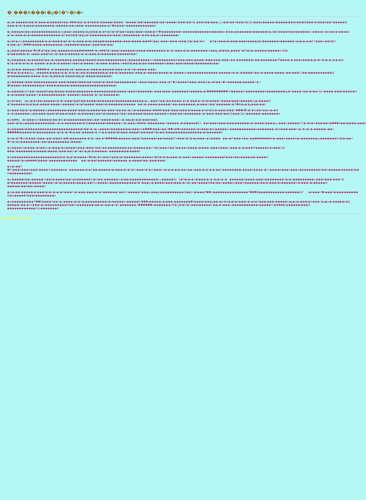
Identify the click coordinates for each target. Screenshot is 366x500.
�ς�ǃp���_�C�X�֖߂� (16, 218)
